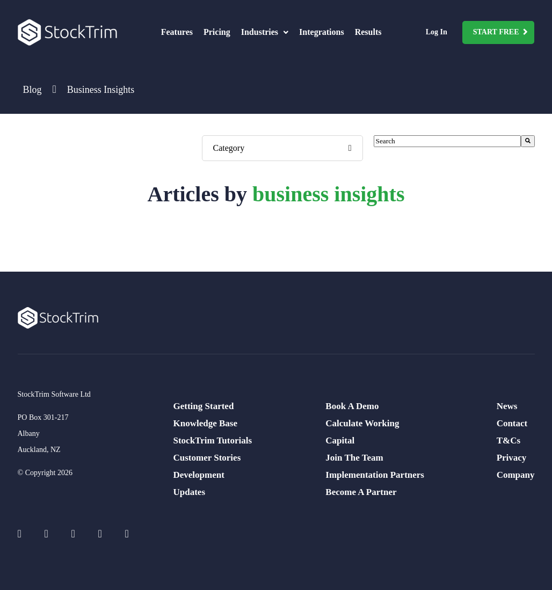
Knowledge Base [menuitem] (205, 423)
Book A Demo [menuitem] (352, 406)
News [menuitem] (507, 406)
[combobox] (447, 141)
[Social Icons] (26, 534)
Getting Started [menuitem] (203, 406)
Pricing (217, 32)
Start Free (496, 32)
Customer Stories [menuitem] (207, 458)
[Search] (528, 141)
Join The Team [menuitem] (354, 458)
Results (368, 32)
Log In (436, 32)
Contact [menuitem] (512, 423)
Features (177, 32)
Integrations (321, 32)
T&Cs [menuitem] (508, 440)
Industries (264, 32)
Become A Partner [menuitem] (360, 492)
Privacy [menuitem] (512, 458)
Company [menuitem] (516, 475)
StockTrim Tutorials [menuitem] (212, 440)
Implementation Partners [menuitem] (374, 475)
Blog (32, 89)
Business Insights (101, 89)
